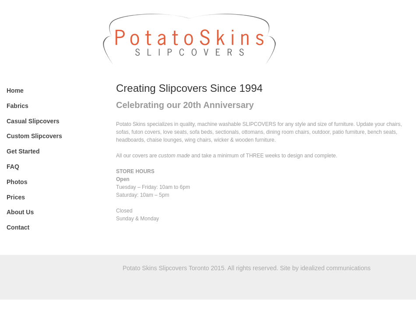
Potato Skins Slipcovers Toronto (257, 38)
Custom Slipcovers (34, 135)
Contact (18, 227)
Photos (17, 181)
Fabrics (17, 105)
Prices (16, 197)
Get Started (23, 151)
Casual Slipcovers (33, 121)
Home (15, 90)
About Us (20, 212)
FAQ (13, 166)
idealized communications (335, 268)
